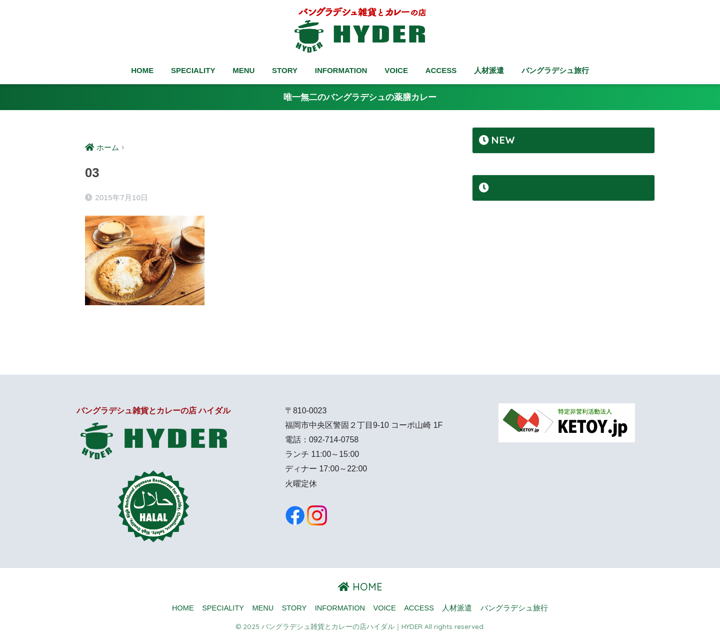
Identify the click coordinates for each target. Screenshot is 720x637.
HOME (142, 70)
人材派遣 (489, 70)
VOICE (396, 70)
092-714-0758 (333, 439)
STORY (285, 70)
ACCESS (441, 70)
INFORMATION (341, 70)
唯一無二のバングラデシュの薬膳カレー (360, 97)
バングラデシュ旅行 (555, 70)
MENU (243, 70)
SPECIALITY (193, 70)
